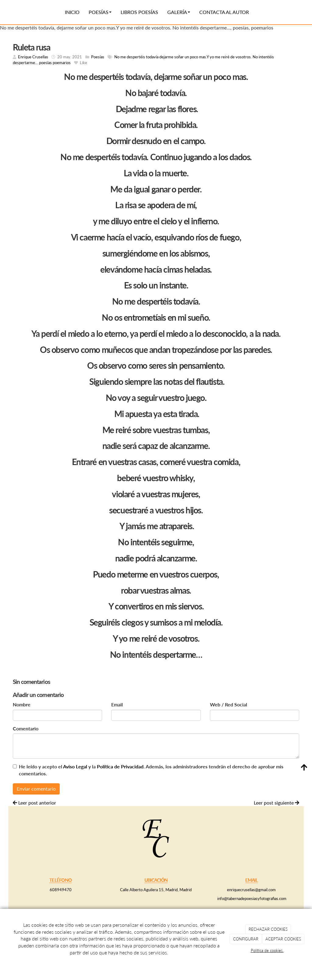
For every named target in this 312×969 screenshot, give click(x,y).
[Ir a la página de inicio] (11, 12)
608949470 (61, 889)
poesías (45, 62)
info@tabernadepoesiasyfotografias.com (251, 898)
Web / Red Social (228, 704)
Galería (178, 12)
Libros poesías (139, 12)
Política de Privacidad (120, 766)
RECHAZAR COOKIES (268, 929)
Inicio (72, 12)
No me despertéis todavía (136, 56)
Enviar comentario (36, 788)
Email (117, 704)
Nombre (21, 704)
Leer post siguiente (276, 802)
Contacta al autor (224, 12)
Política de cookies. (267, 950)
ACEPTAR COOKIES (283, 938)
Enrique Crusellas (33, 56)
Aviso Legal (75, 766)
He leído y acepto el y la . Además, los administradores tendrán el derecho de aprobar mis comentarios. (151, 770)
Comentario (25, 728)
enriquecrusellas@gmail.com (251, 889)
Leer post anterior (34, 802)
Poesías (100, 12)
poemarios (62, 62)
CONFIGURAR (245, 938)
